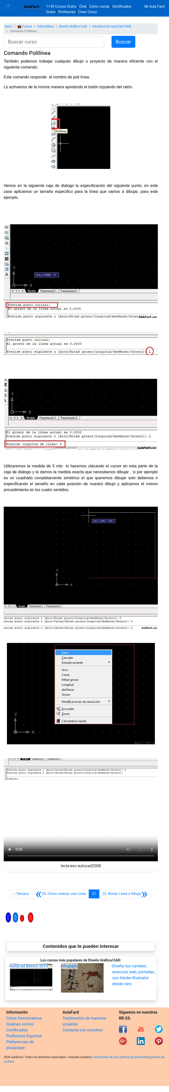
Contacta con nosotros (82, 1030)
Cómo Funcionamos (24, 1018)
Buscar (123, 42)
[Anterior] (60, 893)
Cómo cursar (99, 6)
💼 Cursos (24, 26)
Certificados (17, 1030)
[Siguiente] (125, 893)
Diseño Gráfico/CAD (73, 26)
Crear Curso (87, 12)
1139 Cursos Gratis (61, 6)
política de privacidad (134, 1057)
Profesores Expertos (24, 1036)
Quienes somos (20, 1024)
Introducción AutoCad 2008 (111, 26)
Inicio (8, 26)
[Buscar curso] (54, 42)
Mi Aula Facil (154, 6)
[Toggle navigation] (8, 5)
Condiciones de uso (105, 1057)
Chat (82, 6)
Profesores (67, 12)
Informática (45, 26)
